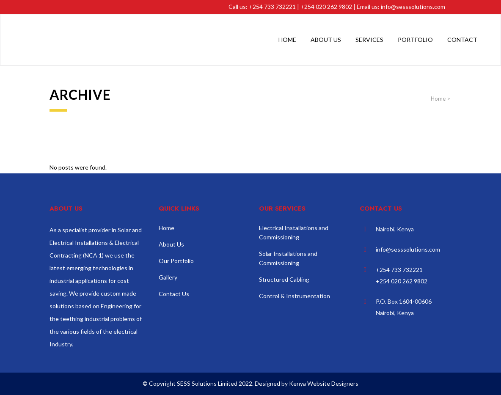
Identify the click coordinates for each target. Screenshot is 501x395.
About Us (171, 244)
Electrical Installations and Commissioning (293, 232)
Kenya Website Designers (323, 383)
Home (438, 98)
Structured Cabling (284, 279)
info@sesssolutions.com (413, 6)
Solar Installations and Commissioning (288, 258)
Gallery (168, 277)
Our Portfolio (176, 260)
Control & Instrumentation (294, 295)
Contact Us (174, 293)
